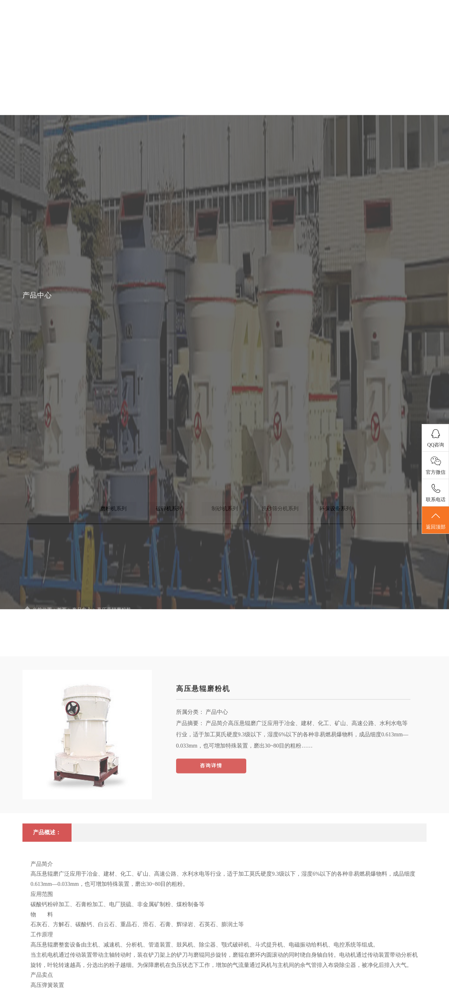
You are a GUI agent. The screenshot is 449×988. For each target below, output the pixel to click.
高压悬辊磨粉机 (203, 742)
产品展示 (303, 28)
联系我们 (402, 28)
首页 (155, 28)
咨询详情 (211, 819)
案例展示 (353, 28)
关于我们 (205, 28)
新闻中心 (254, 28)
